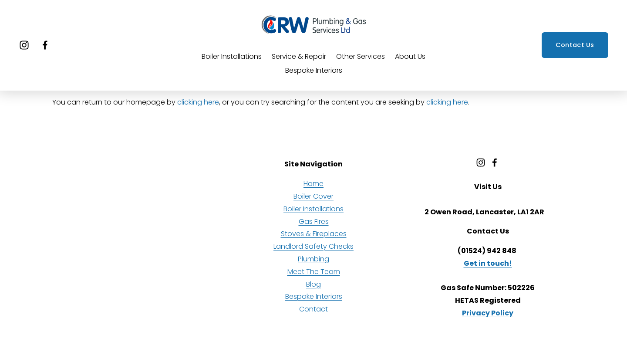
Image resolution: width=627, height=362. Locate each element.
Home (313, 184)
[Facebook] (45, 45)
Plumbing (313, 259)
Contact (313, 309)
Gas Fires (314, 222)
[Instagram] (24, 45)
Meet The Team (313, 272)
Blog (313, 284)
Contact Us (575, 45)
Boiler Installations (232, 56)
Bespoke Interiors (313, 70)
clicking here (198, 102)
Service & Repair (299, 56)
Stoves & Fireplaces (314, 234)
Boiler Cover (313, 196)
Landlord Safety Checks (313, 246)
